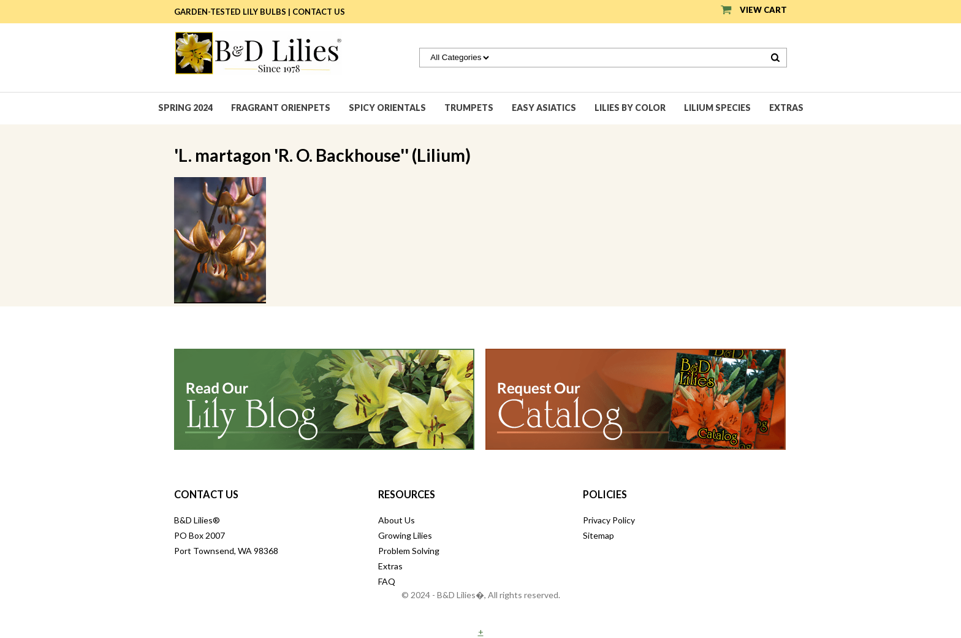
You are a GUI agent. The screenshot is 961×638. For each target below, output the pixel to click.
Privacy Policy (609, 520)
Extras (786, 107)
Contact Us (318, 12)
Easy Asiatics (544, 107)
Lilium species (717, 107)
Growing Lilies (405, 535)
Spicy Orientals (387, 107)
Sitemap (598, 535)
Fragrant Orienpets (280, 107)
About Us (396, 520)
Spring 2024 (185, 107)
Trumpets (468, 107)
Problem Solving (408, 550)
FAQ (386, 581)
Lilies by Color (630, 107)
